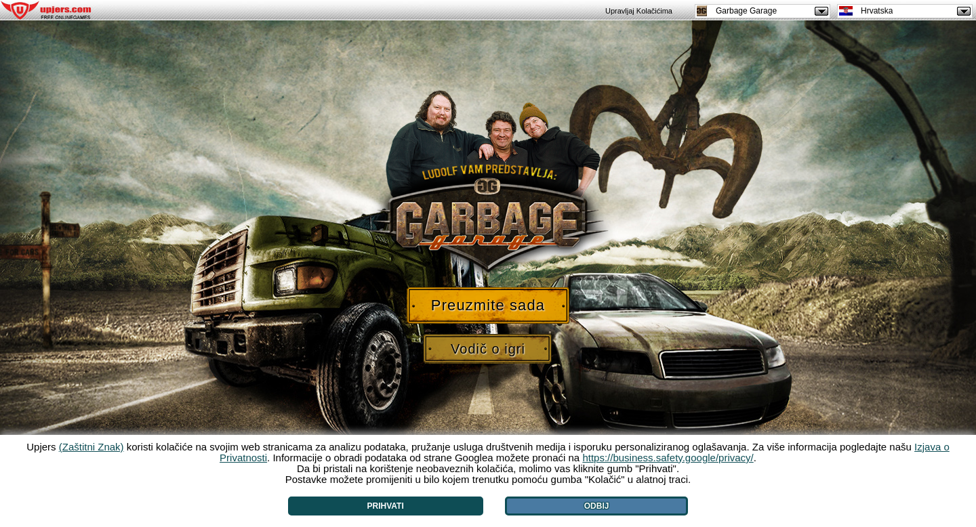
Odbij (596, 506)
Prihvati (385, 506)
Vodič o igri (488, 348)
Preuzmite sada (488, 305)
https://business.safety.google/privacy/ (667, 457)
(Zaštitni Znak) (91, 446)
